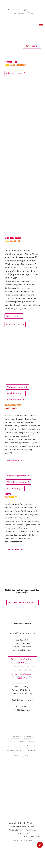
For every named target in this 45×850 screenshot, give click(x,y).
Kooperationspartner (34, 10)
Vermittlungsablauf (17, 482)
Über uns (27, 736)
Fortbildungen (14, 399)
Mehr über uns (13, 324)
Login (32, 13)
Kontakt (33, 46)
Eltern (31, 741)
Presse (26, 755)
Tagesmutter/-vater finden (21, 661)
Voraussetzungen (16, 387)
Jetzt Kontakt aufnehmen (21, 602)
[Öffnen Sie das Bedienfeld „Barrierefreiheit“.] (40, 845)
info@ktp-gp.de (25, 650)
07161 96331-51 (26, 690)
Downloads (20, 13)
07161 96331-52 (26, 693)
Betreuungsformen (16, 475)
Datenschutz (17, 840)
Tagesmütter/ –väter (16, 741)
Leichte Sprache (16, 10)
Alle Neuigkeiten (14, 73)
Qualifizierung (14, 393)
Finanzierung (13, 488)
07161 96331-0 (26, 646)
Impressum (28, 840)
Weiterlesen (12, 316)
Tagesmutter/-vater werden (21, 676)
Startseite (15, 736)
